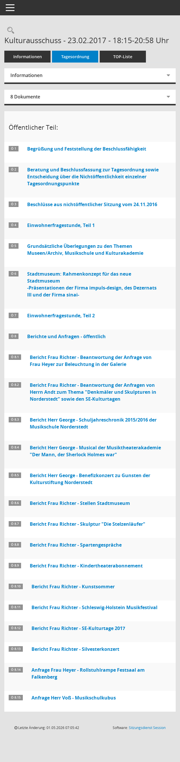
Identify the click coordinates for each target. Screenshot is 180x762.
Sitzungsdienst (147, 727)
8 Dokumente (25, 97)
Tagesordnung (75, 56)
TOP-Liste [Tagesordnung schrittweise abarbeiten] (122, 56)
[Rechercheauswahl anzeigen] (9, 30)
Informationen (27, 56)
